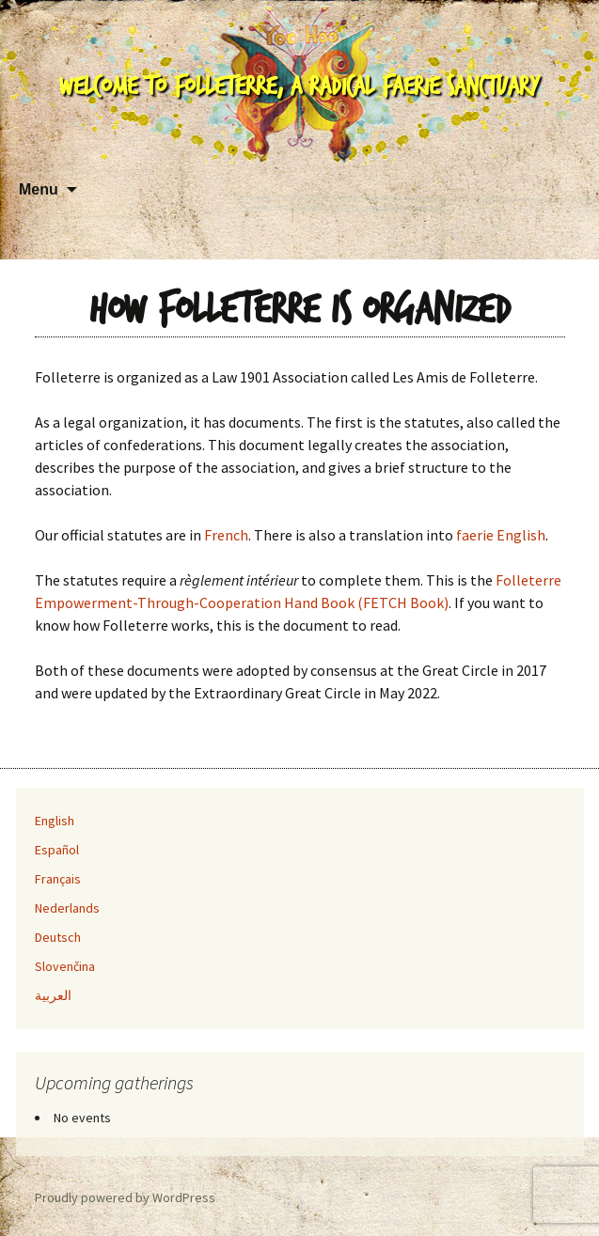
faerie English (500, 534)
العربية (53, 995)
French (226, 534)
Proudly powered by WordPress (125, 1197)
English (54, 820)
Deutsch (58, 937)
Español (57, 849)
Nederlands (67, 908)
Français (58, 878)
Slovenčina (65, 966)
